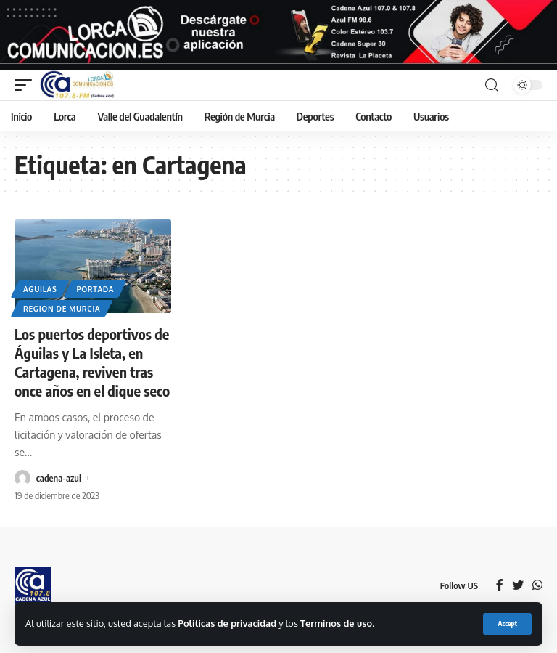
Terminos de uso (336, 623)
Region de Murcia (61, 308)
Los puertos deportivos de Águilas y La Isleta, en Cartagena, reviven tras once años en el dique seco (92, 362)
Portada (95, 289)
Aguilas (40, 289)
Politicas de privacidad (227, 623)
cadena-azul (58, 478)
